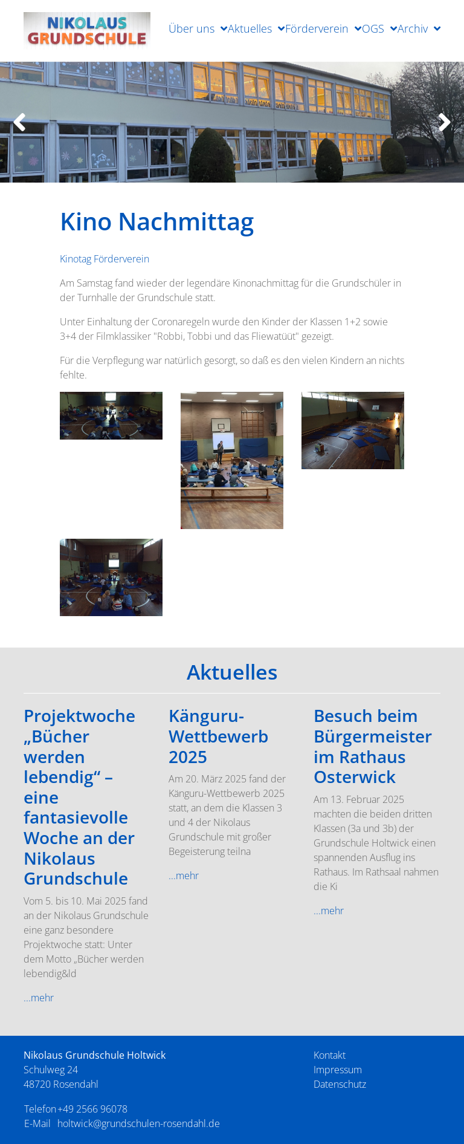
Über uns (191, 28)
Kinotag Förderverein (104, 258)
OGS (373, 28)
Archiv (413, 28)
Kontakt (330, 1055)
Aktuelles (250, 28)
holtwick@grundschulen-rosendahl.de (138, 1123)
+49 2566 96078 (92, 1109)
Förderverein (317, 28)
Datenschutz (340, 1084)
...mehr (39, 997)
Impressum (338, 1069)
